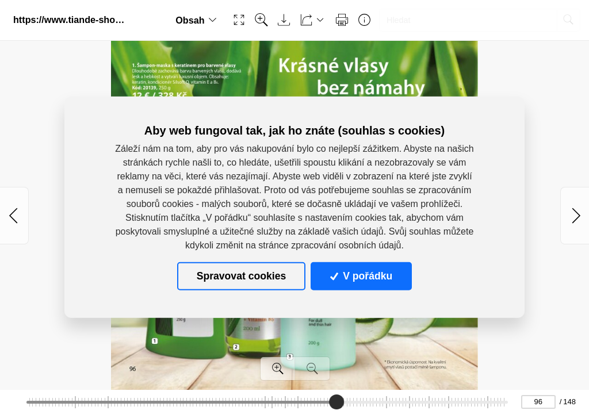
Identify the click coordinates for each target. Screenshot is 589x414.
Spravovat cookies (241, 276)
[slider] (336, 401)
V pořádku (361, 276)
